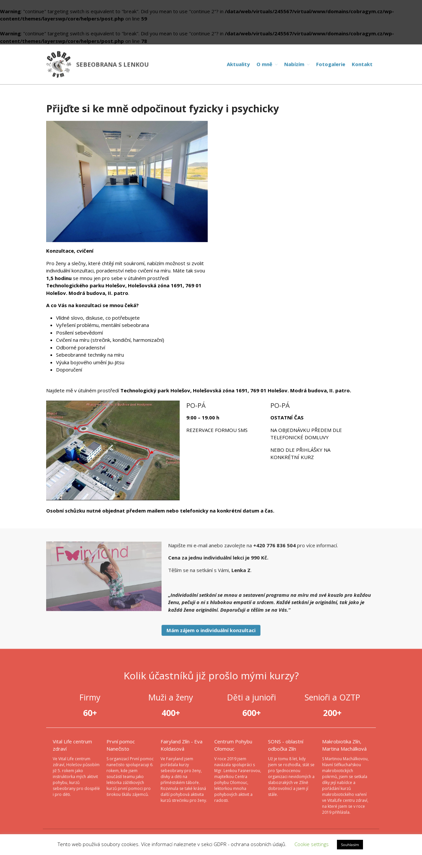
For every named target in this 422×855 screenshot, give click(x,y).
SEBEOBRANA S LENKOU (112, 64)
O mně (264, 64)
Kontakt (362, 64)
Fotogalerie (330, 64)
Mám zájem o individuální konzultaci (211, 631)
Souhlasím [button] (350, 844)
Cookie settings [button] (311, 844)
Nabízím (294, 64)
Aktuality (238, 64)
